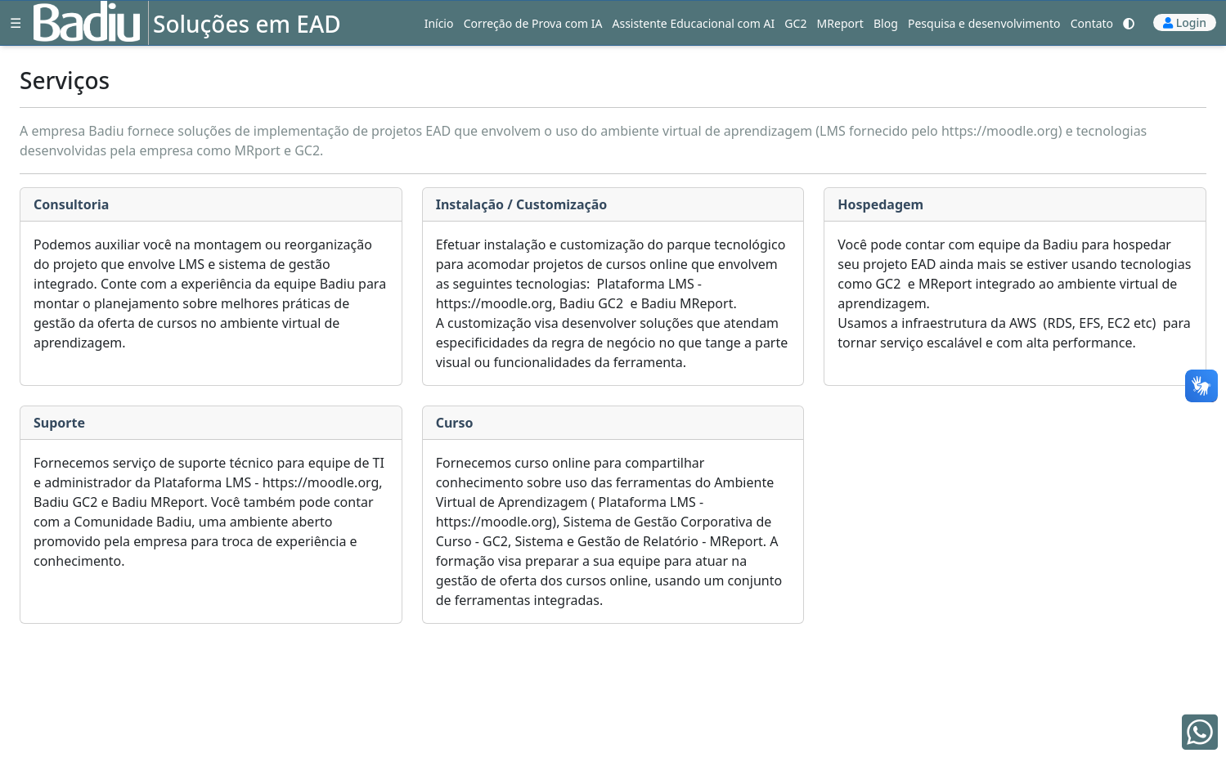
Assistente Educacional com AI (694, 23)
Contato (1092, 23)
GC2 (795, 23)
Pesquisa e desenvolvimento (984, 23)
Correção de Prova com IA (533, 23)
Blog (885, 23)
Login (1191, 22)
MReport (840, 23)
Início (439, 23)
